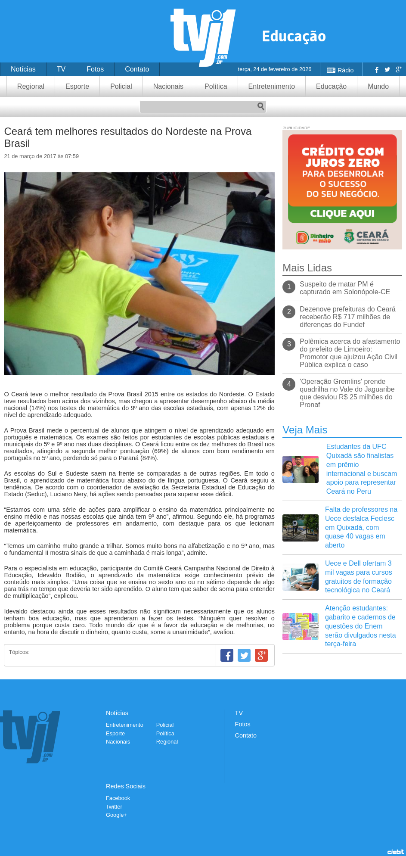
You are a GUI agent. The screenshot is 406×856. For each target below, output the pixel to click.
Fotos (95, 69)
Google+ (398, 69)
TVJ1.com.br (203, 38)
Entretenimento (271, 86)
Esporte (77, 86)
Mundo (378, 86)
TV (61, 69)
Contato (137, 69)
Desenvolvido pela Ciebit (395, 852)
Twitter (387, 69)
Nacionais (168, 86)
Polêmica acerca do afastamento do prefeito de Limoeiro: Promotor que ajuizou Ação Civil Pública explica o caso (350, 353)
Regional (30, 86)
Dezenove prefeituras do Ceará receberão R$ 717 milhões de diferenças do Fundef (347, 316)
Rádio (346, 70)
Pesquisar (261, 107)
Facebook (376, 69)
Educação (331, 86)
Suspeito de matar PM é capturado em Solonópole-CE (345, 288)
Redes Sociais (126, 786)
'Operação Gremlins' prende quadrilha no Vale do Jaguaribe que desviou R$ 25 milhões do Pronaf (347, 393)
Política (216, 86)
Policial (121, 86)
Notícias (23, 69)
